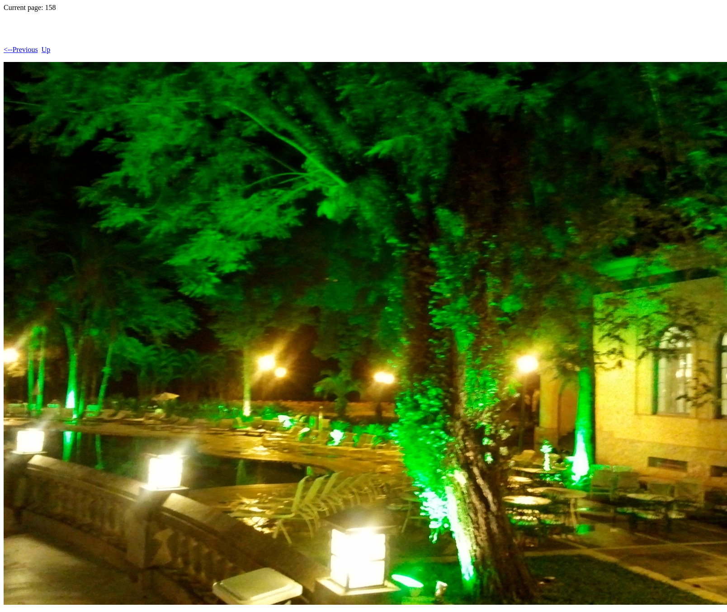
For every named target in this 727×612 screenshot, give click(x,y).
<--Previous (21, 49)
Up (46, 49)
